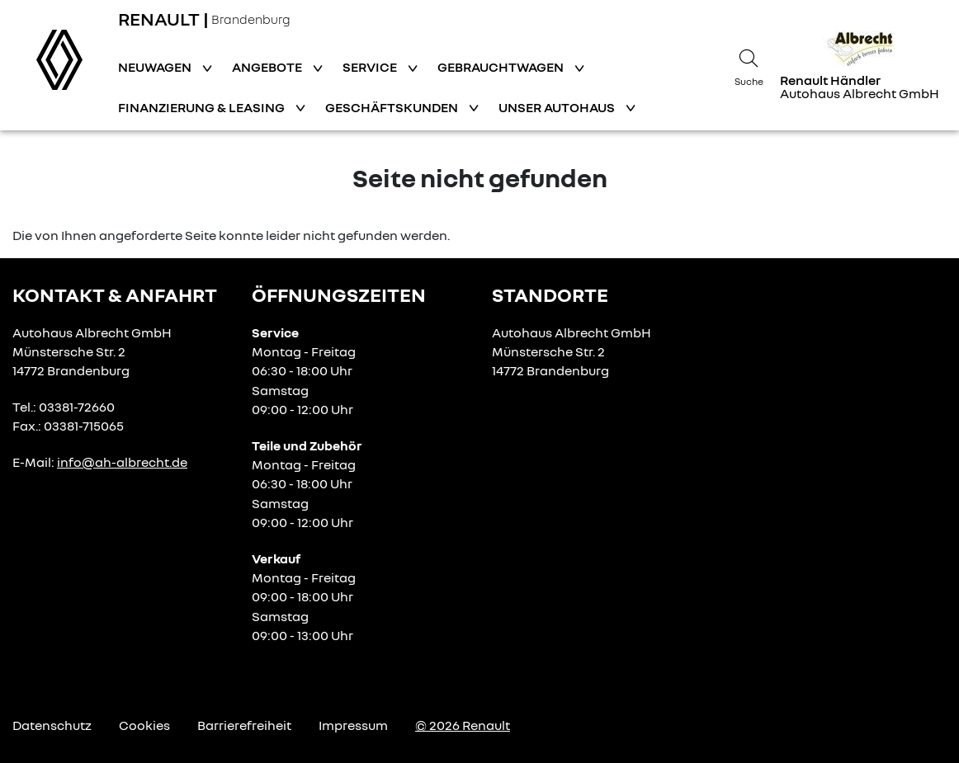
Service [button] (370, 67)
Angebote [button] (268, 67)
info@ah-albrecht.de (122, 462)
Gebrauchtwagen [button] (501, 67)
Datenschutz (52, 725)
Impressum (353, 725)
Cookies (144, 725)
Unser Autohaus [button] (557, 107)
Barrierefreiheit (244, 725)
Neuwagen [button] (156, 67)
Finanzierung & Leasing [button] (202, 107)
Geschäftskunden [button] (393, 107)
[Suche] (748, 65)
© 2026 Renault (462, 725)
